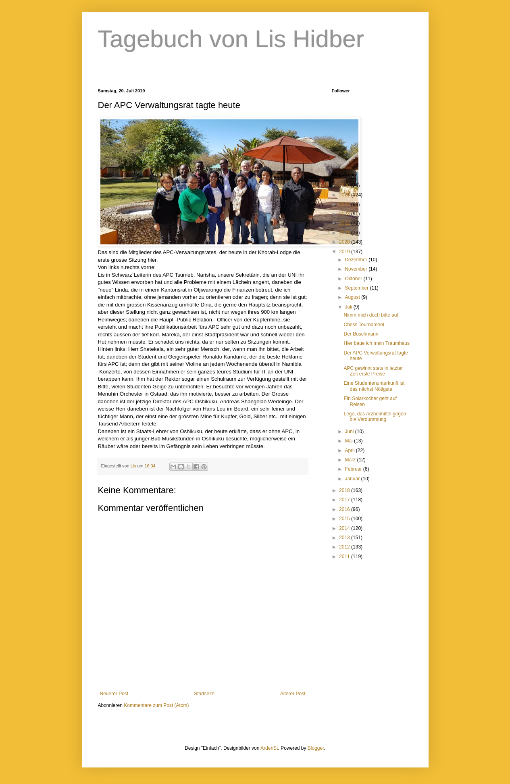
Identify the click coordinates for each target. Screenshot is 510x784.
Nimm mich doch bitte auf (370, 315)
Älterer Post (293, 693)
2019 (345, 251)
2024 (345, 204)
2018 (345, 490)
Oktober (354, 278)
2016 (345, 509)
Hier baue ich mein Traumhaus (376, 343)
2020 (345, 242)
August (353, 297)
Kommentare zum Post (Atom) (156, 705)
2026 (345, 185)
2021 (345, 233)
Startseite (204, 693)
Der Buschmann (360, 334)
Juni (350, 431)
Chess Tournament (363, 324)
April (350, 450)
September (357, 288)
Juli (349, 307)
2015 (345, 518)
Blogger (316, 748)
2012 (345, 547)
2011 (345, 556)
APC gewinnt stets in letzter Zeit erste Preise (373, 371)
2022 (345, 223)
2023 (345, 214)
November (356, 269)
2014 (345, 528)
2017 (345, 500)
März (351, 460)
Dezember (356, 260)
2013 (345, 537)
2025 (345, 195)
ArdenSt (269, 748)
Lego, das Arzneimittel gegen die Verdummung (374, 416)
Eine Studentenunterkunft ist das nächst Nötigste (373, 386)
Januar (353, 479)
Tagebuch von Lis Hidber (231, 38)
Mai (349, 441)
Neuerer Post (114, 693)
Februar (354, 469)
